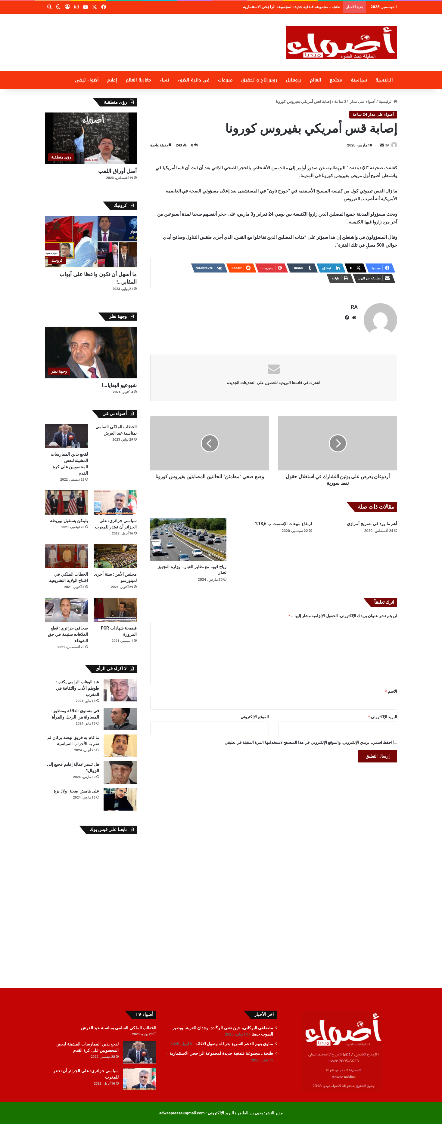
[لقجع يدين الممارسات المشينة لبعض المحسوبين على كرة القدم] (66, 436)
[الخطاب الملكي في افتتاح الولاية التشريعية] (66, 556)
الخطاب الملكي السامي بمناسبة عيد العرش (118, 1027)
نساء (164, 80)
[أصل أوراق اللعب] (91, 138)
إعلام (112, 80)
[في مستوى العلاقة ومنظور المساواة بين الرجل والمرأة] (120, 719)
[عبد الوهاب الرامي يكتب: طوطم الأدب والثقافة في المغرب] (120, 690)
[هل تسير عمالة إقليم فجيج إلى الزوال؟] (120, 772)
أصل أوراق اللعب (117, 171)
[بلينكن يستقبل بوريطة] (66, 502)
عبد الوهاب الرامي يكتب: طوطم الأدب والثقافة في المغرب (77, 688)
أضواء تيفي (87, 80)
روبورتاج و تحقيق (259, 80)
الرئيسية (384, 80)
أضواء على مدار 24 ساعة (354, 101)
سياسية (359, 80)
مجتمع (336, 80)
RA (383, 145)
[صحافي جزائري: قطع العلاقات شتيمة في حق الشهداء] (66, 610)
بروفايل (293, 80)
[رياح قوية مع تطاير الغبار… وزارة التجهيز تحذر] (188, 536)
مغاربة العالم (138, 80)
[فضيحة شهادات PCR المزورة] (115, 610)
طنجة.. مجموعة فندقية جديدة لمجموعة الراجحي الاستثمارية (221, 1053)
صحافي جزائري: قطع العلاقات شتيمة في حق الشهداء (68, 634)
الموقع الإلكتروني (255, 714)
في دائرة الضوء (194, 80)
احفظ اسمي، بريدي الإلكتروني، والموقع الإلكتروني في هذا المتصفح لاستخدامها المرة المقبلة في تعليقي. (307, 740)
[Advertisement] (160, 33)
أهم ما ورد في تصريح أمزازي (372, 521)
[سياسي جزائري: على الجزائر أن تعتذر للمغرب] (115, 502)
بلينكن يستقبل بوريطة (69, 520)
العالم (315, 80)
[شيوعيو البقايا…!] (91, 352)
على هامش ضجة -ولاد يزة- (75, 791)
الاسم (391, 688)
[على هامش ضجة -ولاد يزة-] (120, 799)
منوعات (225, 80)
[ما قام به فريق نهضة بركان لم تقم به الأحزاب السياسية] (120, 745)
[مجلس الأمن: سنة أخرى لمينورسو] (115, 556)
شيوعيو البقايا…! (119, 385)
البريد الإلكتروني (382, 714)
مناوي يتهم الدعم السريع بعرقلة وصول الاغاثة (309, 7)
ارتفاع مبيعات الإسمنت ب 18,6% (283, 521)
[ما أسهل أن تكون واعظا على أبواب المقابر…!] (91, 241)
